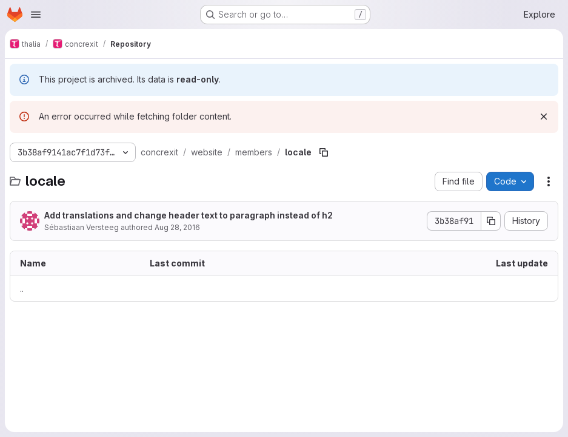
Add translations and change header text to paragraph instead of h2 (188, 215)
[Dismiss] (543, 116)
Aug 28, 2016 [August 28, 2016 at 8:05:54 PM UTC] (177, 227)
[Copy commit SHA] (491, 221)
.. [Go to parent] (22, 288)
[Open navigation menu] (35, 14)
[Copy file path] (323, 152)
